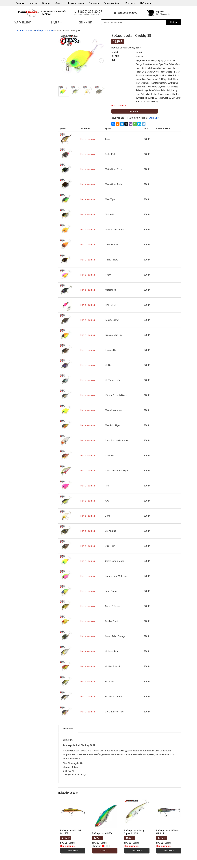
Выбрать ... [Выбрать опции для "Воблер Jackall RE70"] (104, 851)
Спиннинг (153, 117)
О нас (59, 3)
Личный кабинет (112, 3)
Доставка (94, 3)
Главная (20, 3)
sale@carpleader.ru (127, 12)
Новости (33, 3)
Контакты (130, 3)
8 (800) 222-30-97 (90, 12)
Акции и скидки (76, 3)
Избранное (146, 3)
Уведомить (134, 111)
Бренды (46, 3)
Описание (68, 728)
